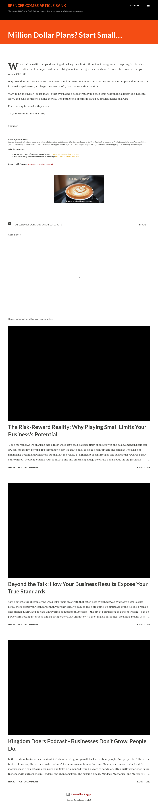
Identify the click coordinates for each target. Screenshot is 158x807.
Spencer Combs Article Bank (37, 5)
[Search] (134, 5)
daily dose (29, 224)
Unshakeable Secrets (49, 224)
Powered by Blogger (79, 794)
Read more (143, 467)
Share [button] (142, 224)
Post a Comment (28, 467)
